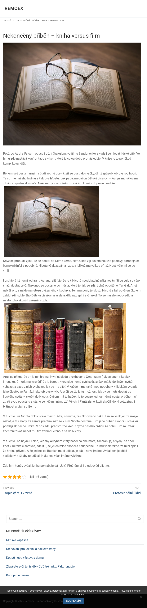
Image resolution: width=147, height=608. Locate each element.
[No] (141, 598)
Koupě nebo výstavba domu (25, 558)
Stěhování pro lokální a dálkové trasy (31, 549)
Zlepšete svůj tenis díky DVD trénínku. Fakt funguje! (40, 566)
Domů (7, 20)
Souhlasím (73, 600)
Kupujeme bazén (17, 575)
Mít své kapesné (17, 540)
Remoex (14, 8)
